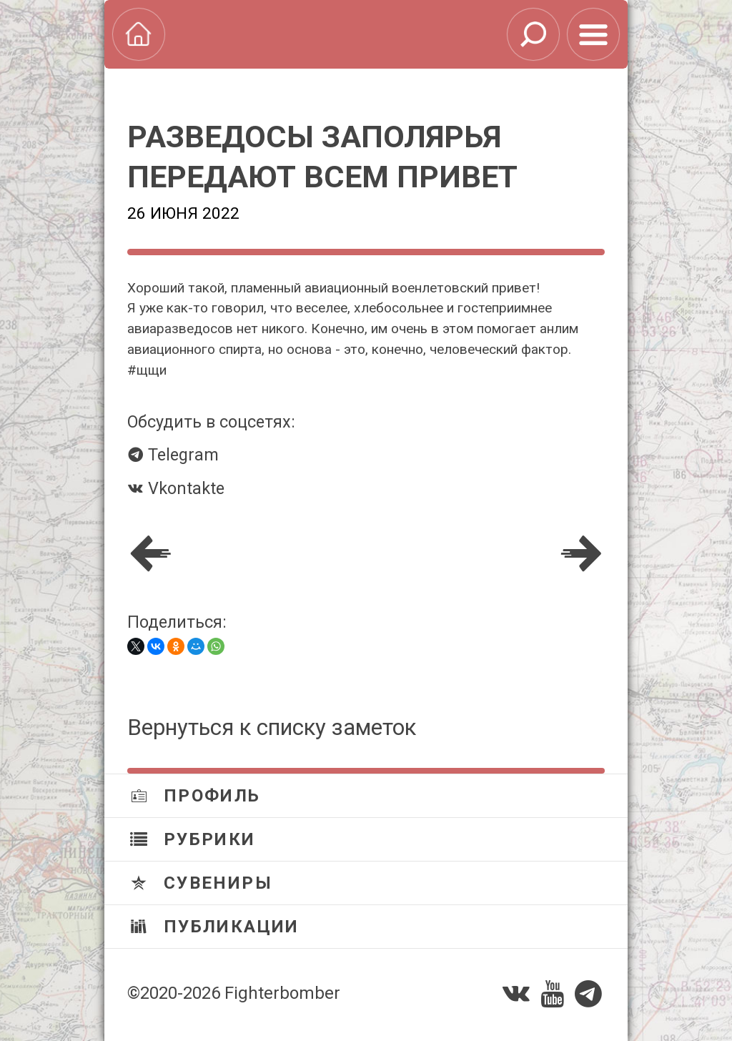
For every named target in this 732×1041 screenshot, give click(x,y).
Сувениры (201, 883)
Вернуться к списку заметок (271, 727)
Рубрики (193, 839)
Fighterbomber (282, 993)
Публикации (215, 927)
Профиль (195, 796)
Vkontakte (175, 488)
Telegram (173, 455)
